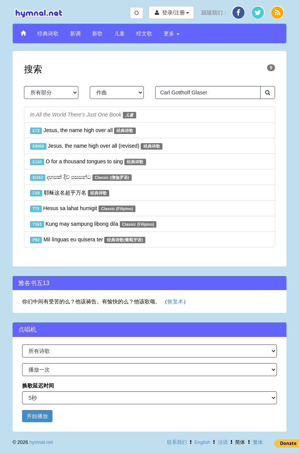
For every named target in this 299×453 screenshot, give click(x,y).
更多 (172, 33)
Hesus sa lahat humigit (82, 208)
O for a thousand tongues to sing (88, 161)
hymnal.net (41, 442)
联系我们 (177, 442)
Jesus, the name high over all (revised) (96, 146)
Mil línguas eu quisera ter (87, 239)
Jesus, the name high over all (83, 130)
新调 (75, 33)
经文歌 (144, 33)
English (202, 442)
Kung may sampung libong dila (93, 224)
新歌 (97, 33)
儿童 (119, 33)
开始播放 (37, 416)
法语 (223, 442)
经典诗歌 (48, 33)
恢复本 (175, 301)
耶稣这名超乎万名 (69, 193)
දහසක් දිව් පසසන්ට (81, 177)
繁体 (258, 442)
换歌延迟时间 (38, 386)
